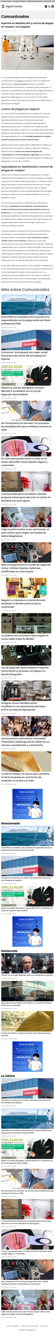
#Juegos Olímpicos (19, 1)
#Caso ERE (48, 1)
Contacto (44, 1326)
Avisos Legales (13, 1326)
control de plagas (20, 84)
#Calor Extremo (6, 1)
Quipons (19, 81)
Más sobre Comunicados (25, 289)
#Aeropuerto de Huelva (35, 1)
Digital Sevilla (11, 6)
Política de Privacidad (29, 1326)
